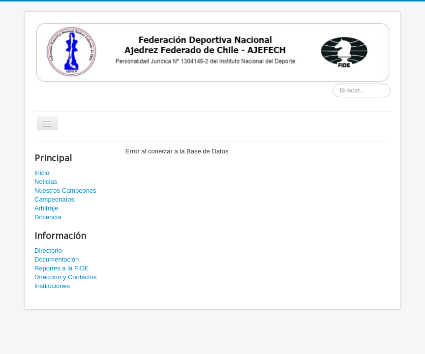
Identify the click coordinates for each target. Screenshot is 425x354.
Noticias (45, 181)
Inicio (41, 173)
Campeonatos (54, 199)
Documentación (56, 259)
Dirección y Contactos (65, 277)
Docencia (47, 217)
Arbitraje (46, 208)
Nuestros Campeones (65, 190)
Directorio (48, 250)
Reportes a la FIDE (61, 268)
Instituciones (52, 286)
